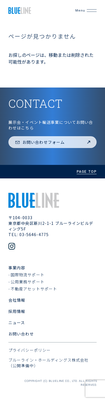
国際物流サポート (28, 274)
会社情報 (16, 300)
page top (87, 171)
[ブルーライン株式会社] (34, 10)
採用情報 (16, 311)
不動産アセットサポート (34, 289)
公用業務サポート (28, 281)
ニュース (16, 322)
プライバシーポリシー (29, 350)
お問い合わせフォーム (53, 142)
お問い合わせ (21, 334)
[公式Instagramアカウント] (11, 247)
